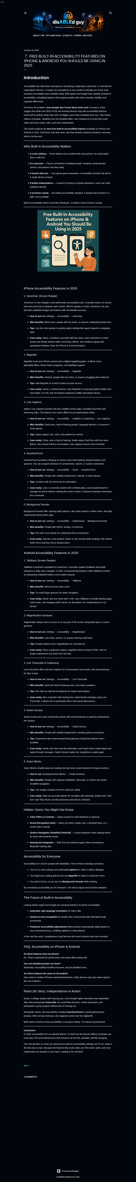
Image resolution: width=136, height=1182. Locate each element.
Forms (77, 35)
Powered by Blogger (68, 1171)
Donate (67, 35)
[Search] (110, 12)
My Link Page (53, 35)
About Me (39, 35)
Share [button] (26, 1065)
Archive (87, 35)
